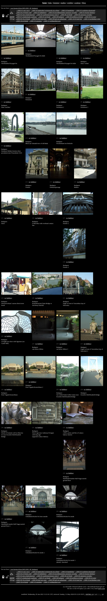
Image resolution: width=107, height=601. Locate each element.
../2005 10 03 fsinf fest (75, 19)
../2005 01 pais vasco (23, 10)
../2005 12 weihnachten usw (52, 21)
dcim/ (20, 8)
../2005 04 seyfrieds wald (23, 12)
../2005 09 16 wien (90, 17)
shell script (101, 588)
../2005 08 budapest (58, 17)
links (50, 3)
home (44, 3)
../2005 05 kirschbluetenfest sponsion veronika (62, 12)
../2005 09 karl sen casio (39, 19)
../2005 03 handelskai (67, 10)
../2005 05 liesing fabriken (86, 12)
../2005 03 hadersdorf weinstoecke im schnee (45, 10)
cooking (77, 3)
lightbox (8, 58)
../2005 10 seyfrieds (22, 21)
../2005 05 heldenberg (39, 12)
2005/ (24, 8)
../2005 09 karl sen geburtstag (57, 19)
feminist (56, 3)
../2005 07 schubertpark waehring (26, 17)
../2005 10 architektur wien (91, 19)
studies (63, 3)
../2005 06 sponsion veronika (83, 15)
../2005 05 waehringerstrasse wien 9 (47, 15)
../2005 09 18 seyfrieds (23, 19)
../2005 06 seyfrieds (66, 15)
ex (4, 58)
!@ (103, 594)
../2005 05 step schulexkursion (25, 15)
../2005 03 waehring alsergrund (85, 10)
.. (100, 594)
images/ (16, 8)
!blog (84, 3)
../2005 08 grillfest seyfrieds (74, 17)
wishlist (70, 3)
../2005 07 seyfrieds (44, 17)
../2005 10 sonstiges (35, 21)
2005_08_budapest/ (32, 8)
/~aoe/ (12, 8)
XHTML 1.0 (89, 594)
